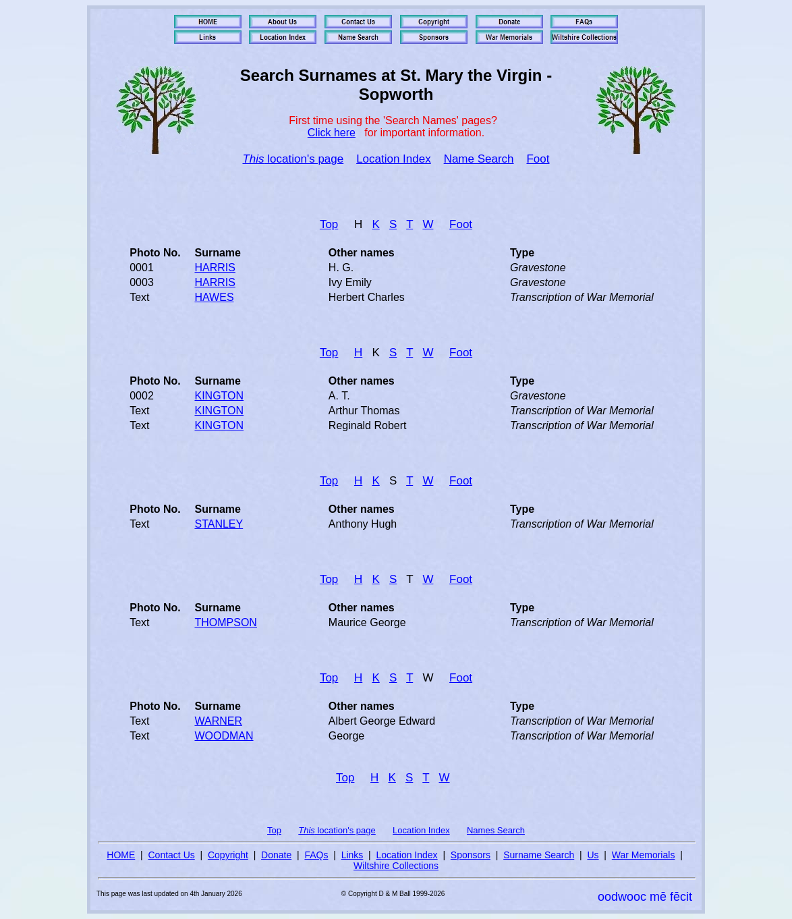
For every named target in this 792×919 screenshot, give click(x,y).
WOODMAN (223, 736)
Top (329, 224)
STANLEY (218, 524)
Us (592, 855)
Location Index (393, 158)
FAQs (316, 855)
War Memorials (643, 855)
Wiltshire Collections (396, 865)
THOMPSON (225, 622)
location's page (292, 158)
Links (352, 855)
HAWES (213, 297)
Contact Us (171, 855)
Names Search (496, 830)
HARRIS (214, 267)
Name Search (479, 158)
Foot (537, 158)
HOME (121, 855)
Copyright (228, 855)
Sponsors (470, 855)
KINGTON (219, 395)
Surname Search (538, 855)
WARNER (218, 721)
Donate (276, 855)
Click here (332, 132)
